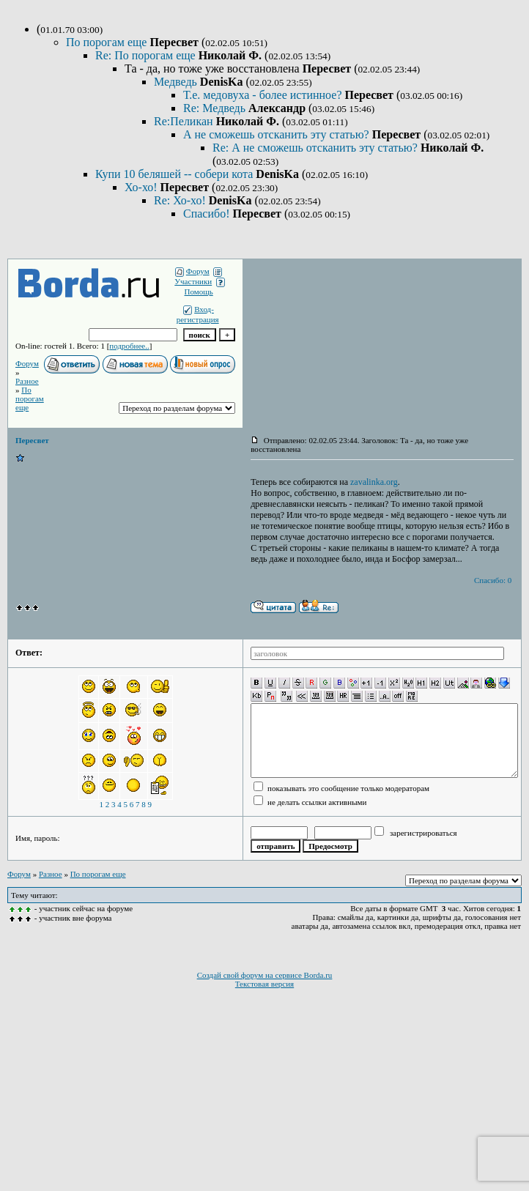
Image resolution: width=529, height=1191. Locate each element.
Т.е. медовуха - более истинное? (264, 95)
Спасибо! (207, 213)
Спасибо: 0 (492, 580)
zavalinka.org (374, 482)
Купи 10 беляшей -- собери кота (175, 174)
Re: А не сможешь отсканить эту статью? (316, 147)
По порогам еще (107, 42)
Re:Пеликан (185, 121)
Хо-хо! (142, 187)
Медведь (177, 81)
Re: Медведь (215, 108)
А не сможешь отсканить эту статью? (277, 134)
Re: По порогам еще (147, 55)
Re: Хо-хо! (181, 200)
